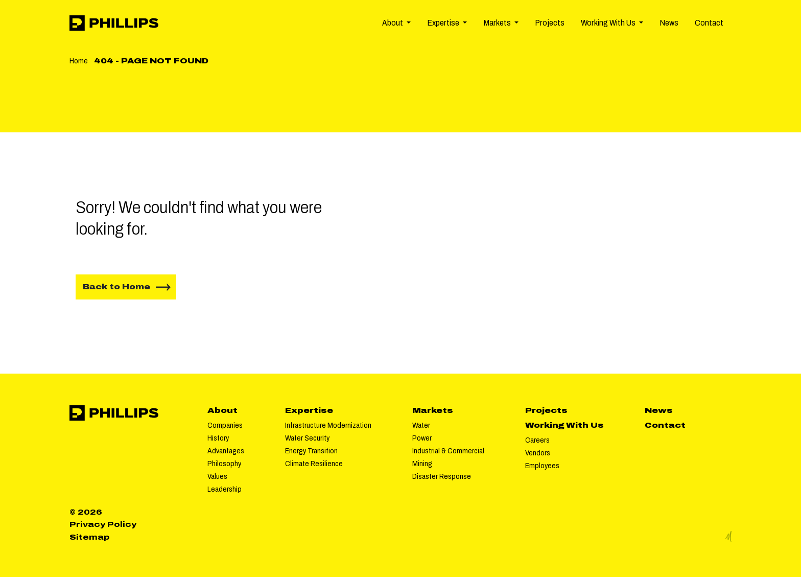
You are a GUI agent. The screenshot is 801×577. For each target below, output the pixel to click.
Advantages (225, 451)
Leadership (224, 489)
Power (422, 438)
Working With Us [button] (609, 22)
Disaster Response (441, 476)
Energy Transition (311, 451)
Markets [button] (497, 22)
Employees (542, 465)
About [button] (393, 22)
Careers (537, 440)
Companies (225, 425)
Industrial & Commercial (448, 451)
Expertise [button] (444, 22)
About (222, 410)
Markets (432, 410)
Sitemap (89, 537)
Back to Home (116, 287)
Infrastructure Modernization (328, 425)
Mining (422, 463)
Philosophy (224, 463)
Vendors (537, 453)
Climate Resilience (314, 463)
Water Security (307, 438)
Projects (549, 22)
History (218, 438)
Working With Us (564, 425)
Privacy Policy (102, 524)
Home (78, 61)
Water (421, 425)
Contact (709, 22)
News (668, 22)
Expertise (309, 410)
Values (217, 476)
